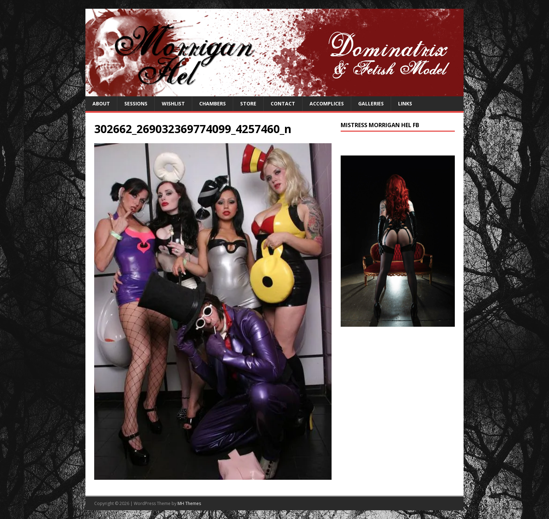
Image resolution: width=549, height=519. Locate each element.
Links (405, 103)
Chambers (212, 103)
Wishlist (173, 103)
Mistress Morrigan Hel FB (380, 125)
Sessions (135, 103)
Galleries (371, 103)
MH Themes (189, 503)
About (101, 103)
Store (248, 103)
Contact (283, 103)
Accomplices (327, 103)
